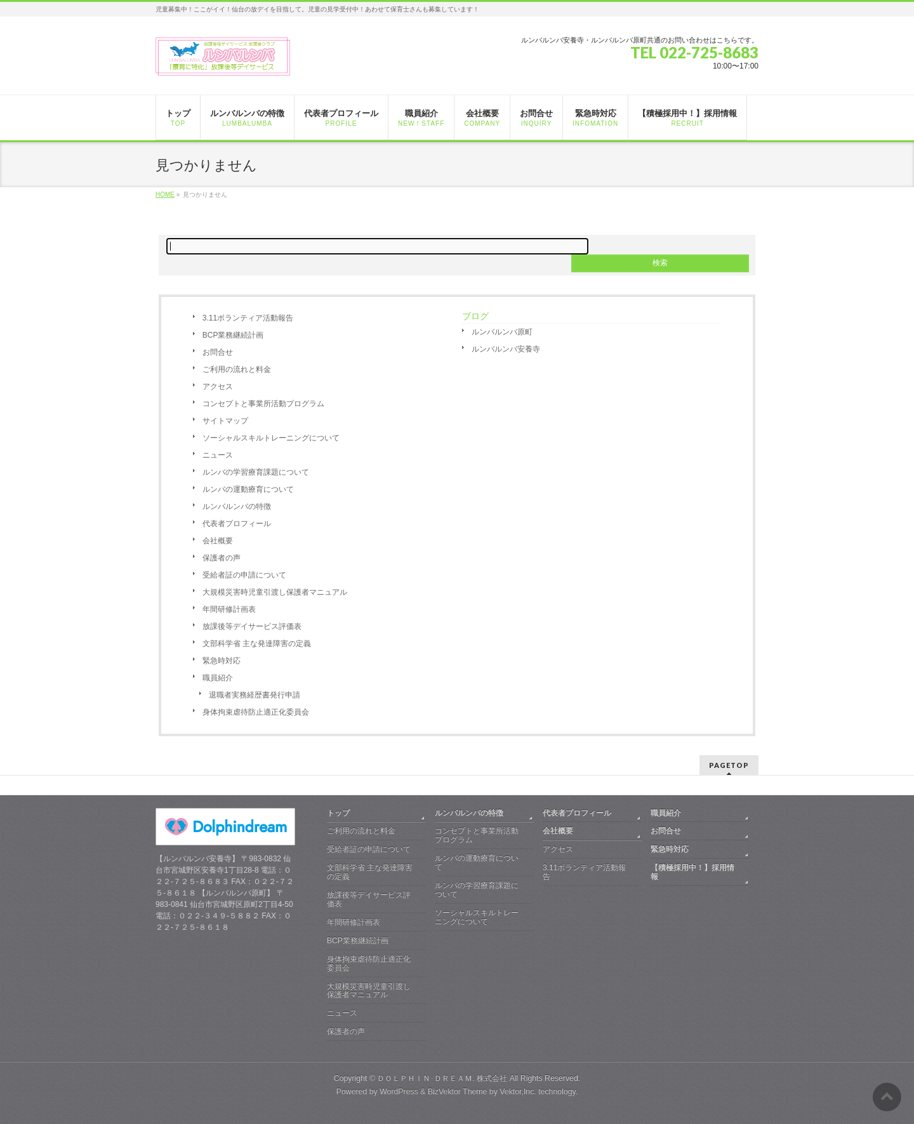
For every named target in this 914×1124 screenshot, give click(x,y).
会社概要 (217, 540)
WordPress (399, 1091)
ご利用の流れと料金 (236, 369)
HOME (165, 194)
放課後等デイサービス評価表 (251, 626)
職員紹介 (217, 677)
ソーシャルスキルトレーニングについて (271, 437)
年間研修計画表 (229, 609)
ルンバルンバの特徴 (236, 506)
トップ (338, 813)
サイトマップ (225, 420)
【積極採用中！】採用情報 (692, 872)
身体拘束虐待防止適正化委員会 (255, 712)
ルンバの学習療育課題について (255, 472)
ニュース (217, 455)
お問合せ (217, 352)
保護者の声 (221, 557)
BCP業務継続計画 (233, 335)
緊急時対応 (221, 660)
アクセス (217, 386)
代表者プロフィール (236, 523)
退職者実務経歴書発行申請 (254, 695)
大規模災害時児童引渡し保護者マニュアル (274, 592)
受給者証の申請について (244, 575)
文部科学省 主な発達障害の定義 (256, 643)
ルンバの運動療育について (248, 489)
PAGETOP (729, 765)
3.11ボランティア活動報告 (247, 318)
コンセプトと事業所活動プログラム (263, 403)
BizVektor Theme (457, 1091)
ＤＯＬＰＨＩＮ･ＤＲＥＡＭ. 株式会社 (442, 1078)
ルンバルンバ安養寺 (506, 349)
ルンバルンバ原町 (502, 331)
